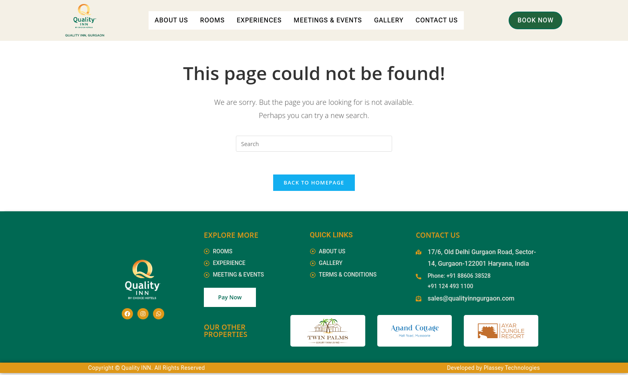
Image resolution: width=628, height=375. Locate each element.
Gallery (417, 12)
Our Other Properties (226, 332)
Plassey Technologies (512, 370)
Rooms (238, 12)
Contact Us (306, 30)
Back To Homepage (314, 184)
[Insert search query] (314, 144)
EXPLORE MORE (231, 236)
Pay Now (230, 299)
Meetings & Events (355, 12)
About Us (197, 12)
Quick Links (331, 236)
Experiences (286, 12)
